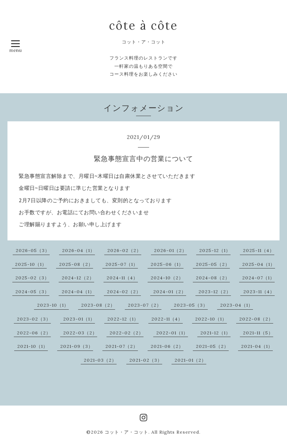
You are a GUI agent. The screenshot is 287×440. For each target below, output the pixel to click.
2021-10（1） (32, 346)
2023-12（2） (214, 291)
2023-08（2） (98, 305)
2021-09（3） (76, 346)
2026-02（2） (124, 250)
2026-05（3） (33, 250)
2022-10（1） (211, 319)
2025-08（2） (76, 264)
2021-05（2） (212, 346)
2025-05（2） (213, 264)
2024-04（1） (78, 291)
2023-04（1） (236, 305)
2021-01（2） (190, 360)
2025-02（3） (32, 277)
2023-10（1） (53, 305)
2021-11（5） (258, 333)
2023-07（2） (144, 305)
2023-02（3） (34, 319)
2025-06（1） (167, 264)
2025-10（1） (31, 264)
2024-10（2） (167, 277)
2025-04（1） (258, 264)
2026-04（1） (78, 250)
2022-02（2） (126, 333)
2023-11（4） (259, 291)
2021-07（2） (121, 346)
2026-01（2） (170, 250)
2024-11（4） (122, 277)
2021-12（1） (215, 333)
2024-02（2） (124, 291)
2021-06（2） (167, 346)
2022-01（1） (172, 333)
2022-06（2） (34, 333)
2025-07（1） (121, 264)
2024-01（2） (169, 291)
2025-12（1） (215, 250)
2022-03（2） (80, 333)
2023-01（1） (79, 319)
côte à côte (143, 25)
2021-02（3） (145, 360)
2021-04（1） (257, 346)
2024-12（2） (78, 277)
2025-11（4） (258, 250)
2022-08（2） (256, 319)
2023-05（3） (191, 305)
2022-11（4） (167, 319)
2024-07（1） (258, 277)
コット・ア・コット (126, 432)
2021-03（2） (100, 360)
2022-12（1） (123, 319)
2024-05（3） (32, 291)
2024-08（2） (213, 277)
